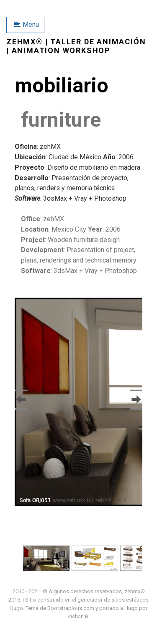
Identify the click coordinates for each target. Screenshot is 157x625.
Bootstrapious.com (70, 608)
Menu (26, 24)
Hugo (16, 608)
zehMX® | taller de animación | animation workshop (76, 46)
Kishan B (77, 616)
